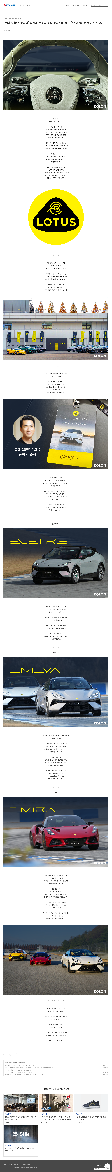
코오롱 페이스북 (86, 1166)
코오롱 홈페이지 (77, 1166)
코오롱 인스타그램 (90, 1166)
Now (67, 5)
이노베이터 (20, 18)
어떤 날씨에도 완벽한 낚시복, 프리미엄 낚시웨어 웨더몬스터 (17, 1072)
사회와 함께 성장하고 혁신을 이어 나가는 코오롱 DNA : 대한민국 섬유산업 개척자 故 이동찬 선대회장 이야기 (27, 1067)
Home (5, 18)
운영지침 (15, 1164)
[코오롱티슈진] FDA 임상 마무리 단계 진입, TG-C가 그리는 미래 (18, 1065)
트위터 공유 (102, 30)
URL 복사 (106, 30)
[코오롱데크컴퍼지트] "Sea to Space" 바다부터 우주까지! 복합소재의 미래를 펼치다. (23, 1074)
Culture (85, 5)
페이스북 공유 (93, 30)
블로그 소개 (7, 1164)
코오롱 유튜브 (81, 1166)
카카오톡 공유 (98, 30)
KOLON (8, 1167)
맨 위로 (107, 1166)
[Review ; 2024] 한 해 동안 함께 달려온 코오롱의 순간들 (16, 1070)
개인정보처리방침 (25, 1164)
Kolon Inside (75, 5)
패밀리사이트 (100, 1166)
